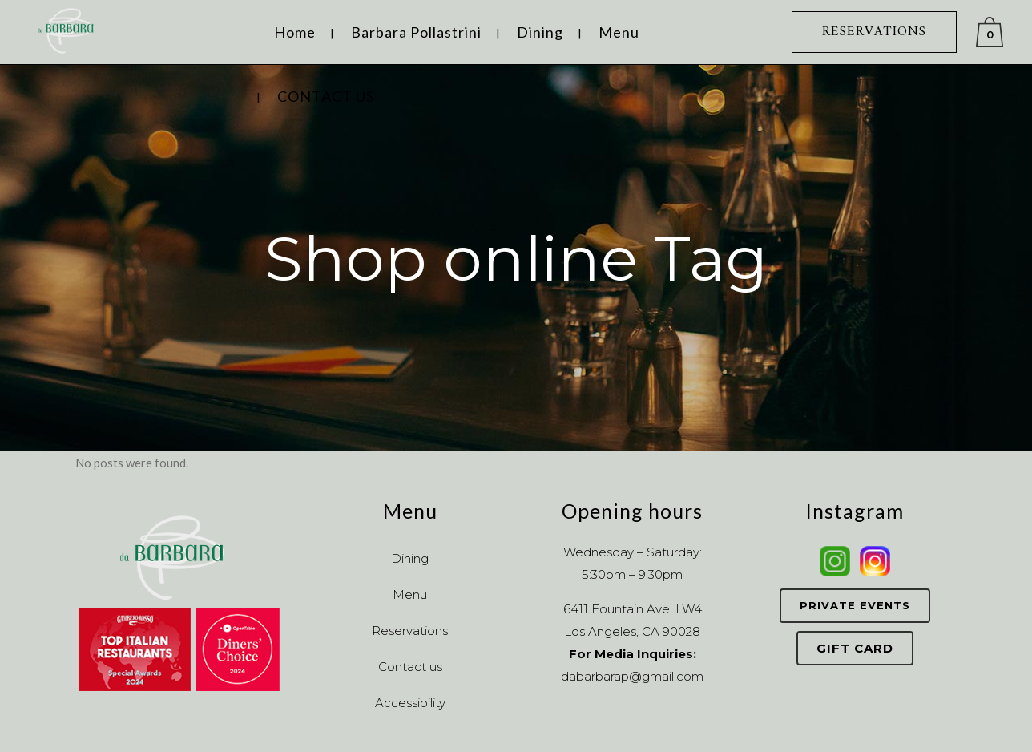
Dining (410, 558)
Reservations (410, 630)
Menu (410, 594)
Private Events (855, 605)
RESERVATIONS (874, 32)
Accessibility (410, 702)
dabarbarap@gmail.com (632, 676)
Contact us (410, 666)
